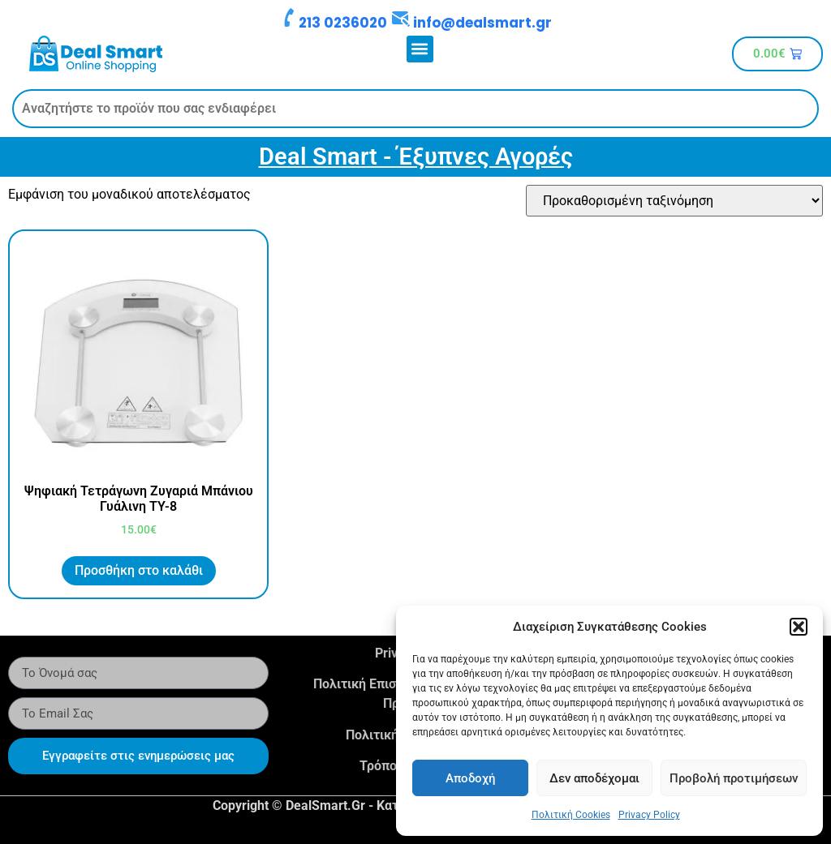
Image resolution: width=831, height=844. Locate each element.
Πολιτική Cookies (571, 814)
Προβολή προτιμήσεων (734, 778)
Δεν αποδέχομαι (594, 778)
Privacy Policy (649, 814)
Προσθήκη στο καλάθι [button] (139, 570)
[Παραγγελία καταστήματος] (674, 200)
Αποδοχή (470, 778)
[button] (798, 627)
